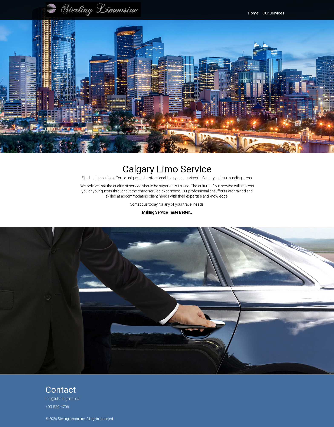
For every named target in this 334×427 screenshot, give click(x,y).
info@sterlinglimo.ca (62, 398)
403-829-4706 (57, 406)
